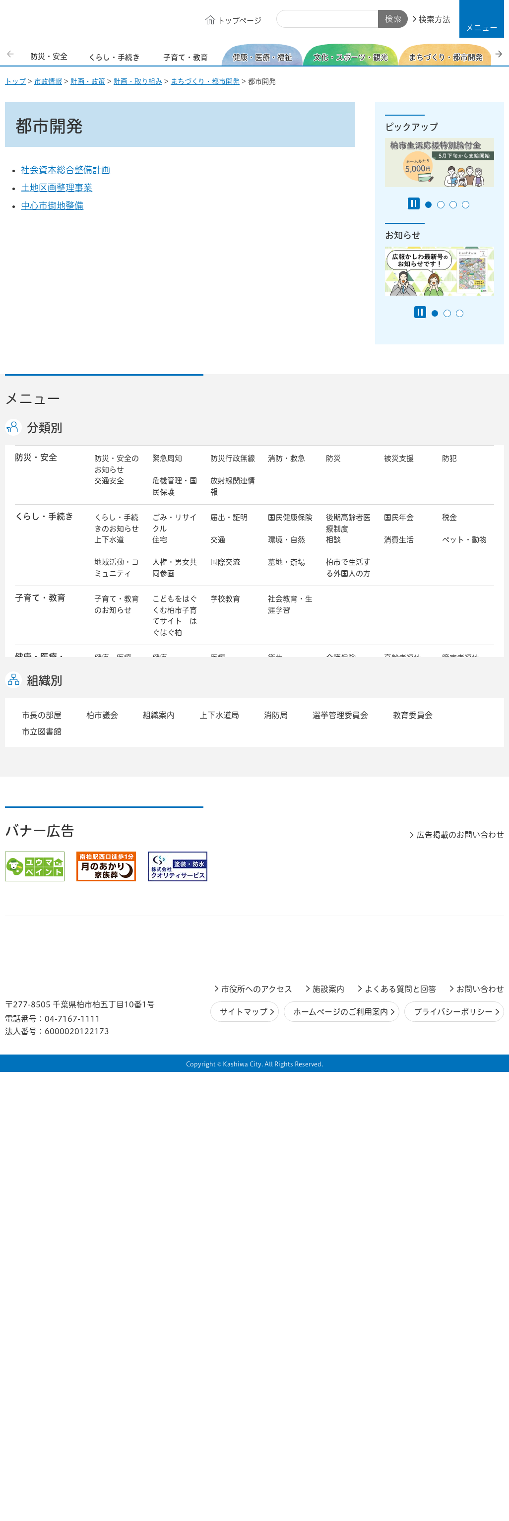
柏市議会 (102, 1060)
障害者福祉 (460, 668)
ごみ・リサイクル (174, 533)
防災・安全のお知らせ (116, 474)
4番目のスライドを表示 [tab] (465, 204)
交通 (217, 550)
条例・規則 (112, 938)
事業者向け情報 (290, 707)
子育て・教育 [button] (40, 608)
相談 (333, 550)
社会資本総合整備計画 (65, 169)
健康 (159, 668)
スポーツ (225, 738)
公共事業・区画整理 (232, 825)
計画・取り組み (138, 81)
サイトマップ (243, 1357)
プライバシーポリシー (453, 1357)
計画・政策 (87, 81)
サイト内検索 (288, 19)
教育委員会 (402, 916)
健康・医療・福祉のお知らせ (116, 679)
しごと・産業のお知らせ (116, 862)
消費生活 (399, 550)
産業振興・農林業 (290, 862)
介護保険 (341, 668)
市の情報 (225, 893)
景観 (333, 786)
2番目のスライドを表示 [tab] (441, 204)
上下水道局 (219, 1060)
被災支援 (399, 468)
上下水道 (109, 550)
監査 (275, 916)
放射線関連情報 (232, 496)
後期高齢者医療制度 (348, 533)
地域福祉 (109, 702)
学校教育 (225, 609)
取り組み (341, 702)
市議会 (337, 916)
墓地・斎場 (286, 572)
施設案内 (328, 1334)
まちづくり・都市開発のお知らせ (116, 797)
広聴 (101, 916)
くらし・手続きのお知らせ (116, 533)
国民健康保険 (290, 527)
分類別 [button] (45, 428)
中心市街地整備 (52, 205)
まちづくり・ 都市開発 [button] (40, 791)
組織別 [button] (45, 1026)
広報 (449, 893)
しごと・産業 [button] (40, 856)
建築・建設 (112, 820)
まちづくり (170, 786)
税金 (449, 527)
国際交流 (225, 572)
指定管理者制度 (406, 862)
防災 (333, 468)
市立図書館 (42, 1077)
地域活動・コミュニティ (116, 578)
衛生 (275, 668)
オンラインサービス (464, 921)
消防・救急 (286, 468)
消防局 (276, 1060)
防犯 (449, 468)
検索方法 (434, 19)
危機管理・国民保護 (174, 496)
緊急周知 (167, 468)
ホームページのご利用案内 (340, 1357)
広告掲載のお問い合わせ (460, 1180)
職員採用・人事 (406, 899)
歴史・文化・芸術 (174, 744)
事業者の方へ (116, 975)
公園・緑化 (402, 786)
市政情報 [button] (32, 892)
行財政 (337, 893)
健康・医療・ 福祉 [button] (40, 673)
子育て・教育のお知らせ (116, 614)
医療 (217, 668)
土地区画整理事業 (56, 187)
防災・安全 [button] (36, 467)
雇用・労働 (171, 856)
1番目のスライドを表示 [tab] (428, 204)
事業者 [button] (27, 974)
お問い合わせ (480, 1334)
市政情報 (48, 81)
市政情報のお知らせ (116, 899)
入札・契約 (344, 856)
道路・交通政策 (174, 825)
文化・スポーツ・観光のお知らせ (116, 750)
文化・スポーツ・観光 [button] (48, 743)
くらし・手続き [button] (44, 527)
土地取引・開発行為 (290, 825)
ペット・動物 (464, 550)
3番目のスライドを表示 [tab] (453, 204)
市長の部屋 (171, 893)
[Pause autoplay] (413, 203)
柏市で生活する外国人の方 (348, 578)
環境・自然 (286, 550)
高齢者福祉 (402, 668)
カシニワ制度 (464, 786)
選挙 (159, 916)
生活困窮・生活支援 (174, 707)
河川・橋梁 (344, 820)
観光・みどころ (290, 744)
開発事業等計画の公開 (290, 792)
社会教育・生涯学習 (290, 614)
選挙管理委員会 (340, 1060)
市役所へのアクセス (256, 1334)
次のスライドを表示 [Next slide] (498, 54)
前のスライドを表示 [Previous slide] (11, 54)
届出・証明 (229, 527)
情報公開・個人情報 (232, 921)
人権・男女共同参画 (174, 578)
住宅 (159, 550)
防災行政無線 (232, 468)
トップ (15, 81)
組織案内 (159, 1060)
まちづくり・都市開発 (205, 81)
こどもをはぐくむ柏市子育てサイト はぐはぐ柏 (174, 626)
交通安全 (109, 491)
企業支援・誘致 (232, 862)
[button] (481, 19)
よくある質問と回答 (400, 1334)
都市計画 (225, 786)
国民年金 (399, 527)
